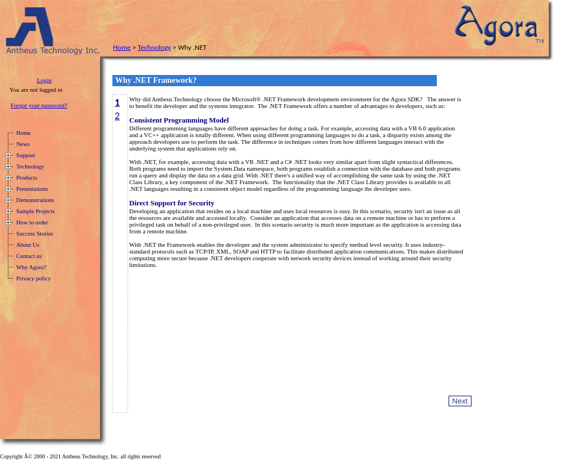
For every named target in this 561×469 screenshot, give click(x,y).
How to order (32, 222)
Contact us (28, 256)
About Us (27, 245)
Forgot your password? (39, 105)
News (23, 144)
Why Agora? (31, 267)
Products (26, 178)
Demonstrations (35, 200)
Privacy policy (33, 278)
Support (25, 155)
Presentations (32, 189)
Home (122, 47)
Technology (154, 47)
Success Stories (34, 234)
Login (44, 80)
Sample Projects (35, 211)
